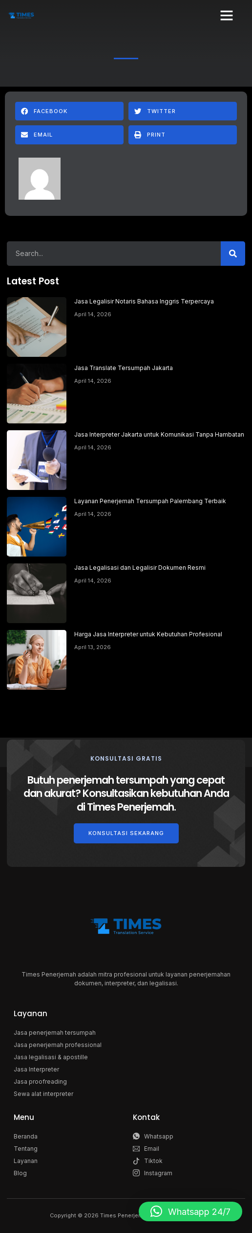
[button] (226, 15)
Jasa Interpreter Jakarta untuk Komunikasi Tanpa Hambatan (159, 434)
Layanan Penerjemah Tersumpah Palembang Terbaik (150, 501)
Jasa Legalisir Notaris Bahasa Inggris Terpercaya (144, 301)
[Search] (233, 253)
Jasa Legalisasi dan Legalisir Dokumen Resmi (140, 567)
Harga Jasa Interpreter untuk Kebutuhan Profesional (148, 634)
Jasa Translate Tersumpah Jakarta (123, 368)
